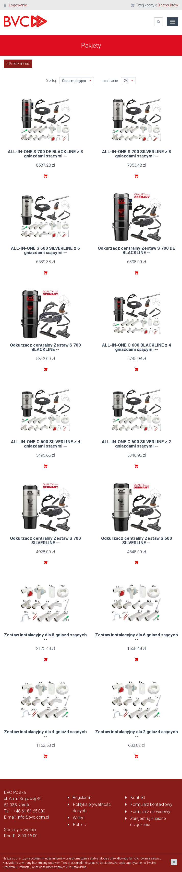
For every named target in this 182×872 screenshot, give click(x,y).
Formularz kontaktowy (151, 804)
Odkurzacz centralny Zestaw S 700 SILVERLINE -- (45, 540)
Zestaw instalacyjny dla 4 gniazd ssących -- (45, 734)
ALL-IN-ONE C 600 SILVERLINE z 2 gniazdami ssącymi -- (136, 444)
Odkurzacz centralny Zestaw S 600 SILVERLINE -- (136, 540)
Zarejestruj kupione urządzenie (148, 821)
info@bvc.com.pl (33, 817)
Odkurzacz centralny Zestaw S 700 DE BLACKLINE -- (136, 250)
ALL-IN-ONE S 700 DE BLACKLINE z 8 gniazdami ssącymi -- (45, 153)
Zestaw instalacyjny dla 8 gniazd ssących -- (45, 637)
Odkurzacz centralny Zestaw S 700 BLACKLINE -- (45, 347)
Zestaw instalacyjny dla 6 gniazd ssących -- (136, 637)
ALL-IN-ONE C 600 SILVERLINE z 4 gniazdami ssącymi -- (45, 444)
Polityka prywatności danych (92, 807)
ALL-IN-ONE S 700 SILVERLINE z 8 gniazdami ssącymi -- (136, 153)
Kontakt (137, 797)
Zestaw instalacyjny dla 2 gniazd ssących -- (136, 734)
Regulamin (82, 797)
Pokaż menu (18, 64)
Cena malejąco (76, 81)
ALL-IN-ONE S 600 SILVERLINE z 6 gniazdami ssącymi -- (45, 250)
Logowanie (18, 5)
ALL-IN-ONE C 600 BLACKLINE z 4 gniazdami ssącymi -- (136, 347)
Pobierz (80, 824)
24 (128, 81)
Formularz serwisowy (150, 811)
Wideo (78, 817)
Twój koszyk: (157, 5)
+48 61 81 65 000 (29, 810)
